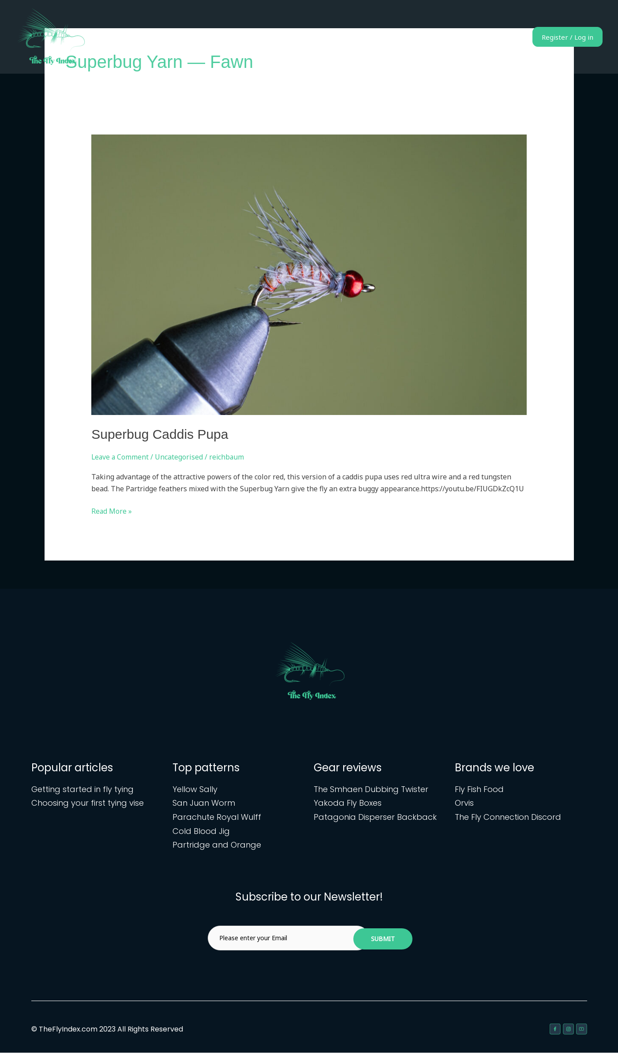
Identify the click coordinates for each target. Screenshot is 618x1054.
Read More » (111, 510)
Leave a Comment (120, 457)
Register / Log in (561, 37)
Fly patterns (400, 37)
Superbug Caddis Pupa (159, 434)
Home (358, 37)
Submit (383, 939)
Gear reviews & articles (469, 37)
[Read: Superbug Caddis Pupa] (309, 274)
